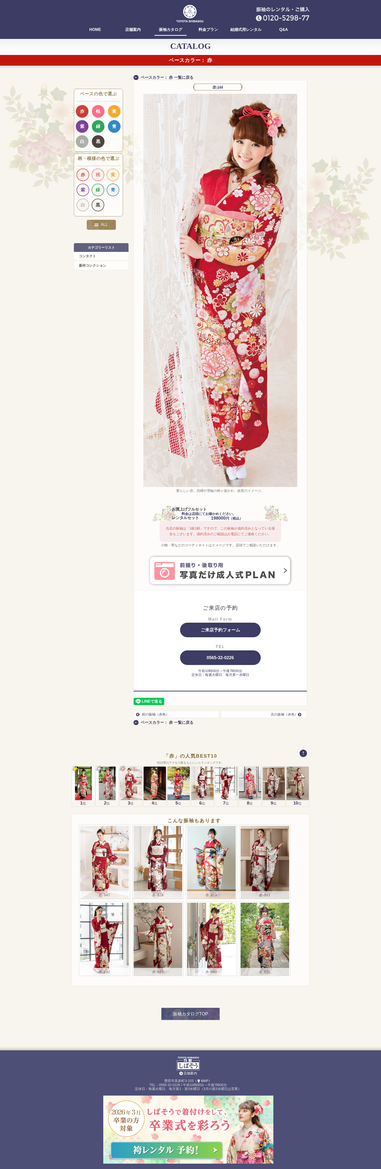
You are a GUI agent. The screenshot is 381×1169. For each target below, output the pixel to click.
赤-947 (104, 838)
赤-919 (211, 838)
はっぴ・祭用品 (204, 1149)
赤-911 (264, 838)
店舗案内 (133, 30)
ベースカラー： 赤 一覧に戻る (167, 77)
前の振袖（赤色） (152, 714)
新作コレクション (92, 265)
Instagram (235, 1149)
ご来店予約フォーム (220, 630)
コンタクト (87, 256)
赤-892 (104, 915)
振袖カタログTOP (190, 956)
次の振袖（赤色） (287, 714)
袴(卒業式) (140, 1151)
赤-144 (218, 87)
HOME (95, 30)
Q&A (283, 30)
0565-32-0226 (220, 657)
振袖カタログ (170, 30)
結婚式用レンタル (245, 30)
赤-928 (158, 838)
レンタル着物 (172, 1149)
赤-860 (211, 915)
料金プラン (208, 30)
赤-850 (264, 915)
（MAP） (202, 1024)
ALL (101, 224)
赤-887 (158, 915)
